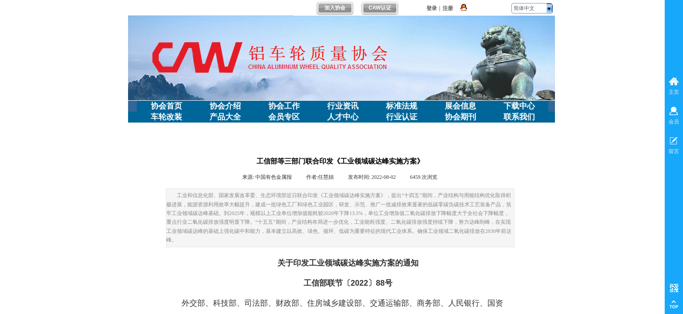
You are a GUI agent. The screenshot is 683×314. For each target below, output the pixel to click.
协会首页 (166, 106)
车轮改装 (166, 117)
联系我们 (519, 117)
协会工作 (284, 106)
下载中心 (519, 106)
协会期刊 (460, 117)
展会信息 (460, 106)
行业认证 (401, 117)
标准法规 (401, 106)
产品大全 (225, 117)
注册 (448, 8)
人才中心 (342, 117)
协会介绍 (225, 106)
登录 (431, 8)
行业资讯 (342, 106)
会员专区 (284, 117)
